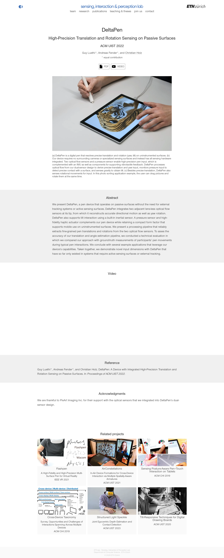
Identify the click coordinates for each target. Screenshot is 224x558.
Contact (149, 11)
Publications (99, 11)
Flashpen (61, 469)
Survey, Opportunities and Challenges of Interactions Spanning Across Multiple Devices (62, 525)
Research (84, 11)
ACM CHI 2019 (162, 476)
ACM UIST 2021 (112, 483)
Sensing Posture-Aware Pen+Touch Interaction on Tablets (162, 470)
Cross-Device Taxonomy (61, 517)
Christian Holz (133, 53)
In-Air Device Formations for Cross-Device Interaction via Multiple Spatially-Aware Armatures (111, 476)
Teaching (120, 11)
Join (138, 11)
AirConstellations (112, 469)
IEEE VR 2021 (61, 480)
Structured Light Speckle (112, 517)
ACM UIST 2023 (112, 528)
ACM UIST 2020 (162, 524)
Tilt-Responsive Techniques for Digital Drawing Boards (162, 519)
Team (73, 11)
